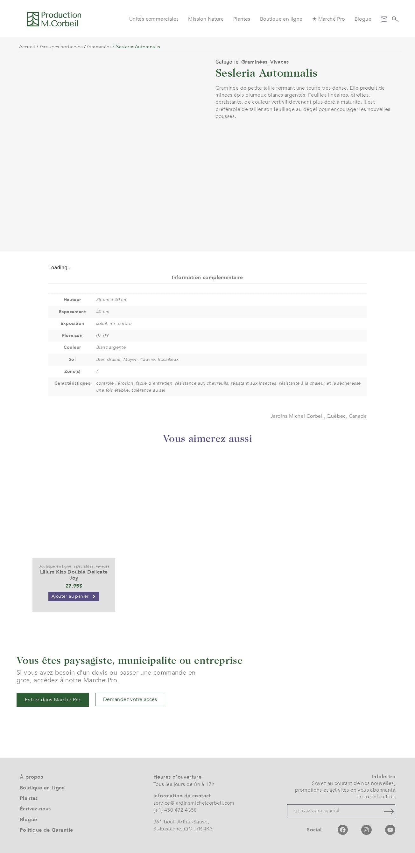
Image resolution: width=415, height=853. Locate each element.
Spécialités (83, 566)
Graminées (99, 47)
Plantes (241, 19)
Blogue (363, 19)
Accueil (27, 47)
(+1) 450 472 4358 (175, 810)
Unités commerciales (154, 19)
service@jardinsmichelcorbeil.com (194, 803)
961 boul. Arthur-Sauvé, (181, 821)
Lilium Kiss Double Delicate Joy (74, 574)
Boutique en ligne (281, 19)
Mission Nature (206, 19)
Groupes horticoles (61, 47)
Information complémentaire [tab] (207, 277)
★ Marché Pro (328, 19)
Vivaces (279, 61)
